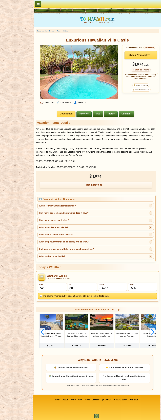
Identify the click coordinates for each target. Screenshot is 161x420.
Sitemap (107, 400)
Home (58, 400)
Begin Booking (94, 185)
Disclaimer (96, 400)
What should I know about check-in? (56, 235)
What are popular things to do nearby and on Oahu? (64, 242)
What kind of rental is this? (52, 256)
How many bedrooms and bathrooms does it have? (64, 213)
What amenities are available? (53, 227)
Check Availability (139, 55)
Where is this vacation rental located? (57, 206)
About (65, 400)
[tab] (66, 114)
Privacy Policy (76, 400)
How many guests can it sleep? (54, 220)
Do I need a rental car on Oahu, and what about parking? (66, 249)
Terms (87, 400)
